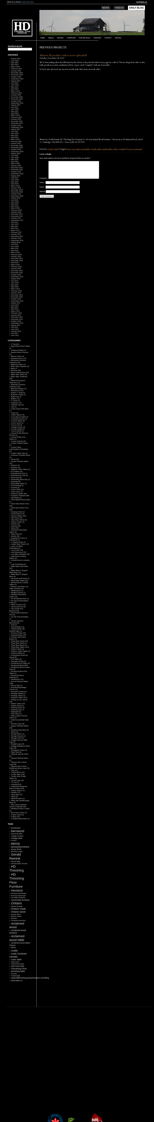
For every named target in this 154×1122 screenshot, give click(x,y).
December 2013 (17, 295)
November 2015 (17, 260)
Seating (60, 38)
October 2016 (16, 238)
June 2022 (15, 109)
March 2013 (15, 311)
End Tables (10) (17, 471)
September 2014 (17, 277)
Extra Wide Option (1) (19, 483)
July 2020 (14, 155)
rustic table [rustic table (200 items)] (16, 959)
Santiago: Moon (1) (18, 695)
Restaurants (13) (17, 679)
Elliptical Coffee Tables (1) (20, 469)
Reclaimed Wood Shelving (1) (16, 676)
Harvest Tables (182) (18, 516)
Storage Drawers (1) (18, 736)
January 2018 (16, 212)
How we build (84, 38)
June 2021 (15, 133)
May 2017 (14, 226)
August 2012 (15, 325)
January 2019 (16, 188)
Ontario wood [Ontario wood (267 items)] (18, 911)
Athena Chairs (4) (17, 356)
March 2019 (15, 186)
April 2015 (14, 262)
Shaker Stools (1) (17, 706)
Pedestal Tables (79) (18, 635)
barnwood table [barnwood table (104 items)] (16, 834)
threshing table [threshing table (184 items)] (18, 971)
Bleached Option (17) (19, 389)
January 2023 (16, 95)
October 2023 (16, 77)
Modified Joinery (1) (18, 592)
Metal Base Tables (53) (19, 580)
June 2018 (15, 202)
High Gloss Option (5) (19, 520)
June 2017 (15, 224)
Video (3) (14, 796)
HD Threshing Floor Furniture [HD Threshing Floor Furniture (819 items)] (16, 880)
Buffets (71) (15, 399)
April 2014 (14, 287)
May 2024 (14, 63)
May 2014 (14, 285)
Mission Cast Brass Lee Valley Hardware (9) (18, 587)
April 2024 (14, 65)
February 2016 (16, 254)
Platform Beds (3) (17, 649)
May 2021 (14, 135)
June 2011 (15, 335)
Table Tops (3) (16, 752)
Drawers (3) (15, 465)
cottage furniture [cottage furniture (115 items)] (17, 836)
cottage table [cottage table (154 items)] (16, 838)
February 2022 (16, 117)
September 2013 (17, 301)
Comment (44, 178)
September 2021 (17, 127)
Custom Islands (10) (18, 441)
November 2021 (17, 123)
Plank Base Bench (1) (19, 645)
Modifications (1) (17, 591)
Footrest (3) (15, 487)
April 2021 (14, 137)
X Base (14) (15, 817)
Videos (119, 7)
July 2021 (14, 131)
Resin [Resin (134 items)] (13, 948)
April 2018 (14, 206)
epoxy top (71, 149)
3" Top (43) (15, 344)
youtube (122, 149)
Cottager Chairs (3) (18, 427)
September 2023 (17, 79)
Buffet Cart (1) (16, 397)
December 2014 (17, 271)
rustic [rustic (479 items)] (14, 950)
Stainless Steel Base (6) (20, 730)
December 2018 (17, 190)
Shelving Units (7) (17, 710)
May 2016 (14, 248)
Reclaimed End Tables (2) (20, 663)
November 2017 (17, 216)
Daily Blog (136, 7)
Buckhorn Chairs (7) (18, 395)
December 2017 (17, 214)
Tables (51, 38)
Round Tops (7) (16, 685)
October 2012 (16, 321)
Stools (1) (14, 732)
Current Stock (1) (17, 431)
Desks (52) (15, 459)
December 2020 (17, 145)
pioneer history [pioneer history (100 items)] (16, 916)
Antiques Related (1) (18, 350)
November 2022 (17, 99)
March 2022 (15, 115)
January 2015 (16, 268)
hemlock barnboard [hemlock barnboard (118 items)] (18, 893)
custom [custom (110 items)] (14, 840)
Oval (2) (14, 625)
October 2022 (16, 101)
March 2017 (15, 230)
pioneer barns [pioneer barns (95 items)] (16, 914)
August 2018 (15, 198)
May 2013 (14, 307)
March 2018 (15, 208)
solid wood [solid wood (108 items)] (15, 962)
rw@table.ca (141, 2)
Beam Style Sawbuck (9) (20, 366)
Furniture (71, 38)
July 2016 (14, 244)
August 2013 (15, 303)
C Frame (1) (15, 401)
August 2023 (15, 81)
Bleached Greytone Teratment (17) (17, 381)
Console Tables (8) (18, 421)
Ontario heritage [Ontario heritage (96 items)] (16, 906)
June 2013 (15, 305)
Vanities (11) (15, 792)
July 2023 (14, 83)
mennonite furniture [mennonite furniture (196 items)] (20, 900)
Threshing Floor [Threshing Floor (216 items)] (19, 968)
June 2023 (15, 85)
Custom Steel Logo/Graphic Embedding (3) (18, 449)
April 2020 (14, 162)
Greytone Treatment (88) (20, 495)
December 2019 (17, 168)
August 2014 (15, 279)
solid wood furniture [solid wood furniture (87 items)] (17, 964)
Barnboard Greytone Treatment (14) (17, 361)
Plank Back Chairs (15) (19, 641)
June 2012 (15, 329)
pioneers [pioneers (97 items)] (14, 918)
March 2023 (15, 91)
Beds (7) (14, 368)
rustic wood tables (83, 149)
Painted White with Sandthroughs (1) (17, 630)
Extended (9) (15, 481)
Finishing (97, 38)
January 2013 (16, 315)
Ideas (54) (14, 528)
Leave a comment (134, 149)
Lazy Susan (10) (17, 550)
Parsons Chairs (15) (18, 633)
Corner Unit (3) (16, 425)
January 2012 (16, 331)
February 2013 (16, 313)
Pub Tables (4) (16, 659)
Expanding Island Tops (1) (20, 479)
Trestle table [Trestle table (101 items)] (15, 976)
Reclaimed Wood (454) (19, 665)
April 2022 (14, 113)
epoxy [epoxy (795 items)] (15, 843)
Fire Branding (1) (17, 485)
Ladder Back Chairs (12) (20, 544)
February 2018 (16, 210)
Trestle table (96, 149)
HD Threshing (20, 27)
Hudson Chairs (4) (17, 522)
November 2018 (17, 192)
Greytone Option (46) (18, 493)
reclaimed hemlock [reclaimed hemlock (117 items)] (18, 920)
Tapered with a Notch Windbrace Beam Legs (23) (19, 767)
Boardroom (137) (17, 390)
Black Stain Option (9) (19, 374)
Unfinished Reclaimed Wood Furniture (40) (18, 787)
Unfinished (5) (16, 784)
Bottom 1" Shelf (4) (18, 393)
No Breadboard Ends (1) (20, 598)
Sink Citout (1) (16, 714)
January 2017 (16, 234)
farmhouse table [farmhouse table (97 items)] (16, 851)
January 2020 (16, 166)
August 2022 (15, 105)
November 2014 (17, 273)
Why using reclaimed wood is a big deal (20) (17, 805)
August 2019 (15, 176)
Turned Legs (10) (17, 780)
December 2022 (17, 97)
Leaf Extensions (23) (18, 552)
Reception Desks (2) (18, 661)
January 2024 (16, 71)
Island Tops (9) (16, 534)
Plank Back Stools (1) (19, 643)
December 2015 (17, 258)
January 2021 (16, 143)
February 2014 (16, 291)
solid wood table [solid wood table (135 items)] (17, 966)
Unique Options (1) (18, 790)
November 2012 (17, 319)
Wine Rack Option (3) (19, 813)
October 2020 (16, 149)
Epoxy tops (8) (16, 477)
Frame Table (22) (17, 489)
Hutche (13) (15, 524)
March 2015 (15, 265)
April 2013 (14, 309)
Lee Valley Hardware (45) (20, 554)
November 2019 (17, 170)
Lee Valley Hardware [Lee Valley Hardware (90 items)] (18, 897)
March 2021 (15, 139)
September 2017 (17, 220)
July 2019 (14, 178)
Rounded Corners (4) (18, 691)
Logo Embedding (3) (18, 564)
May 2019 (14, 182)
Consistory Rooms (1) (19, 419)
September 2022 (17, 103)
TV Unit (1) (15, 782)
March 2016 (15, 252)
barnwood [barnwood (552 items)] (17, 831)
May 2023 (14, 87)
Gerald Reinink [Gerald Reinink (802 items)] (15, 856)
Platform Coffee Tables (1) (20, 651)
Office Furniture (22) (18, 605)
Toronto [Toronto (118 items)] (14, 974)
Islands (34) (15, 536)
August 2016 (15, 242)
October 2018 (16, 194)
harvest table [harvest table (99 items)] (15, 861)
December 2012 (17, 317)
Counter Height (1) (18, 429)
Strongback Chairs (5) (19, 750)
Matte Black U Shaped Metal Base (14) (18, 571)
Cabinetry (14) (16, 403)
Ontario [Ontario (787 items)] (16, 903)
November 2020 (17, 147)
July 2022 (14, 107)
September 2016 (17, 240)
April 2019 (14, 184)
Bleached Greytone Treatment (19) (17, 385)
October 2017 (16, 218)
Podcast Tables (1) (18, 653)
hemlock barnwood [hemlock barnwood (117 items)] (18, 896)
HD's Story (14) (16, 518)
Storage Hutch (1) (17, 738)
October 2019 (16, 172)
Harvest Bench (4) (17, 514)
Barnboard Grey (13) (18, 358)
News (105, 7)
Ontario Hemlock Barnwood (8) (16, 622)
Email (42, 187)
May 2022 (14, 111)
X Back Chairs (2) (17, 815)
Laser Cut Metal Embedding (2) (16, 547)
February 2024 (16, 69)
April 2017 (14, 228)
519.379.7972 (28, 2)
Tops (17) (14, 770)
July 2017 (14, 222)
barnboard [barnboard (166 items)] (15, 828)
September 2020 (17, 151)
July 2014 (14, 281)
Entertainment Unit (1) (19, 473)
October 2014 (16, 275)
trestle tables (107, 149)
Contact (108, 38)
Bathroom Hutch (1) (18, 364)
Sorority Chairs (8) (17, 724)
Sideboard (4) (16, 712)
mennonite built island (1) (20, 578)
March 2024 (15, 67)
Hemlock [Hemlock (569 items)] (17, 890)
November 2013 (17, 297)
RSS (18, 999)
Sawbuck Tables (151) (19, 697)
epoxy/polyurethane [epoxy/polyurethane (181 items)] (20, 847)
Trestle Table (52, 149)
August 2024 (15, 58)
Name (42, 182)
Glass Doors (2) (17, 492)
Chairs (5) (14, 413)
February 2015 (16, 267)
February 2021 (16, 141)
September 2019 (17, 174)
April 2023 (14, 89)
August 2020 (15, 153)
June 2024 (15, 61)
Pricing (118, 38)
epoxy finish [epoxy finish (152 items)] (16, 849)
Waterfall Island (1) (18, 798)
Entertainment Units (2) (19, 475)
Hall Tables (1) (16, 498)
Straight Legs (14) (17, 744)
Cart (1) (14, 407)
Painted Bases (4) (17, 627)
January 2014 (16, 293)
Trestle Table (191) (18, 774)
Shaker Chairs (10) (18, 703)
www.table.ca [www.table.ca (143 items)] (16, 980)
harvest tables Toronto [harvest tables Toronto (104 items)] (19, 863)
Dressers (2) (15, 467)
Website (42, 191)
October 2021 (16, 125)
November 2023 (17, 75)
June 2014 (15, 283)
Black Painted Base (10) (20, 372)
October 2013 (16, 299)
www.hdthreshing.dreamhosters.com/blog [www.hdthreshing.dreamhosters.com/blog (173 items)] (30, 978)
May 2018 (14, 204)
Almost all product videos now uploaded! (63, 55)
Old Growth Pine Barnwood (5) (16, 610)
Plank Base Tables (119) (20, 647)
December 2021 (17, 121)
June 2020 (15, 157)
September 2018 (17, 196)
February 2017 (16, 232)
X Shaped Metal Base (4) (20, 819)
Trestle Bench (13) (18, 772)
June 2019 (15, 180)
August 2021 (15, 129)
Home (42, 38)
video (115, 149)
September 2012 (17, 323)
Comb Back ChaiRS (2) (19, 417)
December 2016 (17, 236)
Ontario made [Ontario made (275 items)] (18, 908)
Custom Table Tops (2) (19, 453)
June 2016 (15, 246)
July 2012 (14, 327)
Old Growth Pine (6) (18, 607)
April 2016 (14, 250)
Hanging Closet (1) (18, 512)
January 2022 (16, 119)
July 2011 (14, 333)
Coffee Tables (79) (17, 415)
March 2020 (15, 163)
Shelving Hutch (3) (18, 708)
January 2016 (16, 256)
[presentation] (62, 205)
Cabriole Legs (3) (17, 405)
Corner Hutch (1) (17, 423)
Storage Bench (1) (17, 734)
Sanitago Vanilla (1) (18, 693)
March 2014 (15, 289)
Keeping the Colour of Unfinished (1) (18, 539)
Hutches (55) (15, 526)
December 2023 (17, 73)
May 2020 (14, 159)
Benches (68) (16, 370)
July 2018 (14, 200)
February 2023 (16, 93)
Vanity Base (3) (16, 794)
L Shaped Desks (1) (18, 542)
